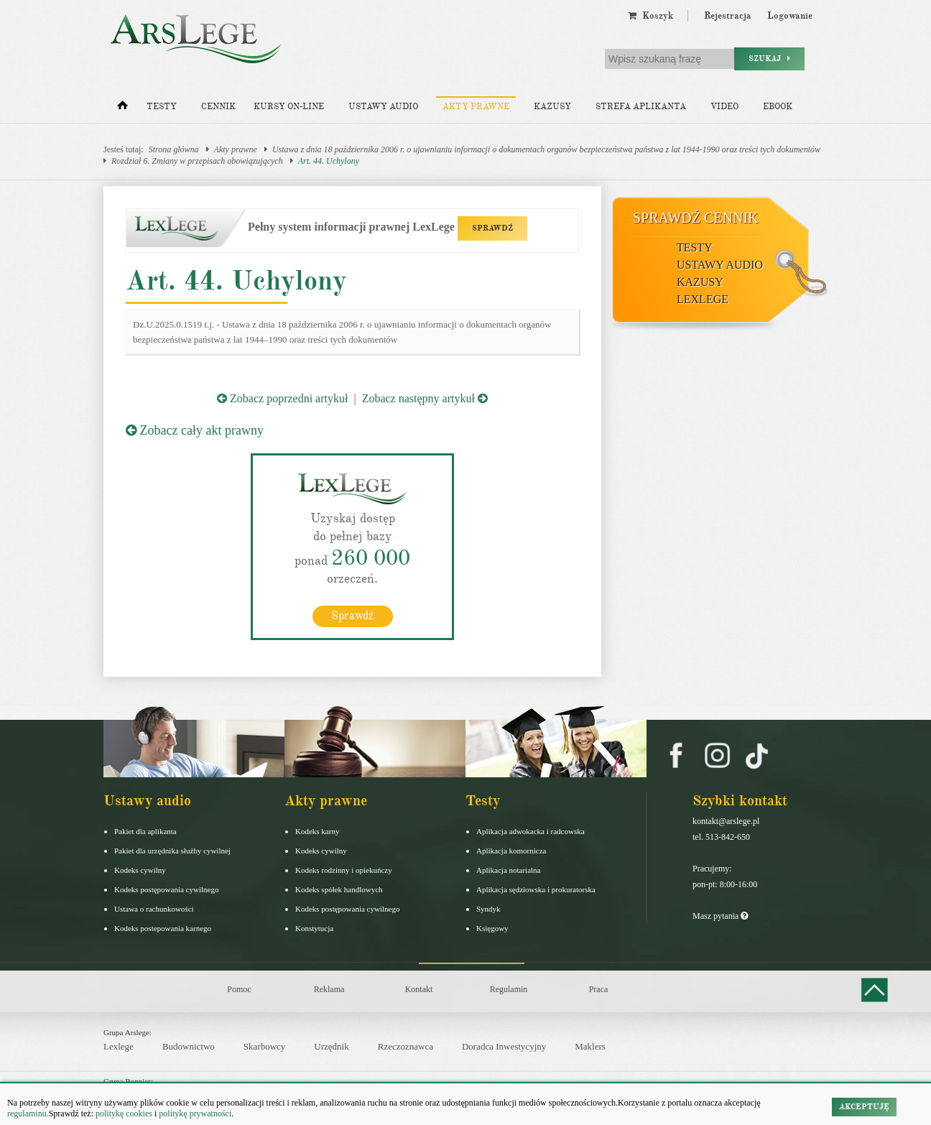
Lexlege (118, 1046)
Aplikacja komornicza (511, 850)
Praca (598, 989)
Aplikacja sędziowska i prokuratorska (536, 889)
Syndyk (488, 908)
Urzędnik (331, 1046)
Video (724, 106)
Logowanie (789, 16)
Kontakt (419, 989)
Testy (162, 106)
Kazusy (552, 106)
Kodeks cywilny (140, 870)
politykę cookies (124, 1113)
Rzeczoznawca (405, 1046)
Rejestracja (727, 16)
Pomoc (239, 989)
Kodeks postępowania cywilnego (166, 889)
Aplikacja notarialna (508, 870)
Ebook (777, 106)
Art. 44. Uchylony (328, 161)
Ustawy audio (383, 106)
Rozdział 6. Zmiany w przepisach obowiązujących (197, 161)
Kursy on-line (289, 106)
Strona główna (174, 149)
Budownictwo (188, 1046)
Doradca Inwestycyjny (504, 1046)
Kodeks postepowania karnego (162, 928)
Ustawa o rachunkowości (154, 908)
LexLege (702, 299)
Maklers (590, 1046)
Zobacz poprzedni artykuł (282, 398)
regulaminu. (28, 1113)
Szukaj (769, 58)
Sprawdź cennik (696, 218)
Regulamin (509, 989)
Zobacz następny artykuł (425, 398)
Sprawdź (352, 615)
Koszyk (650, 16)
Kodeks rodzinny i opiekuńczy (343, 870)
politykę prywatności (195, 1113)
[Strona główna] (122, 108)
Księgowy (492, 928)
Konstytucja (314, 928)
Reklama (329, 989)
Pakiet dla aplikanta (145, 831)
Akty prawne (476, 106)
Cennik (218, 106)
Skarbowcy (265, 1046)
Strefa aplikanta (641, 106)
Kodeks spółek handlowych (339, 889)
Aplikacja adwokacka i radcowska (530, 831)
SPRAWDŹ (492, 228)
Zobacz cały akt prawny (195, 430)
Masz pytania (720, 916)
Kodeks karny (317, 831)
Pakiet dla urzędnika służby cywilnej (172, 850)
